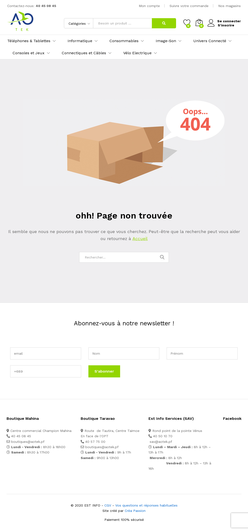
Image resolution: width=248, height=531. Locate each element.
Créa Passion (135, 511)
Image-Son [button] (166, 41)
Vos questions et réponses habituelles (146, 505)
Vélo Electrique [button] (137, 53)
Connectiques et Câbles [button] (84, 53)
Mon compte (149, 6)
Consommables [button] (124, 41)
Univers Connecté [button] (209, 41)
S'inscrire (225, 25)
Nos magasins (229, 6)
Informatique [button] (80, 41)
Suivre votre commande (189, 6)
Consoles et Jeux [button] (29, 53)
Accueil (139, 238)
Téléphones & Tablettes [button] (28, 41)
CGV (107, 505)
